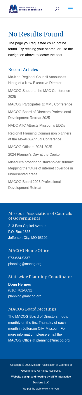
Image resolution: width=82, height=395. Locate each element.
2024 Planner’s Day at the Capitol (34, 154)
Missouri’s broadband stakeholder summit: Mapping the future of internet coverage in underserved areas (41, 168)
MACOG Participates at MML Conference (40, 104)
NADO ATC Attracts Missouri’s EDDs (36, 125)
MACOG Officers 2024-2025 (30, 147)
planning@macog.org (25, 264)
